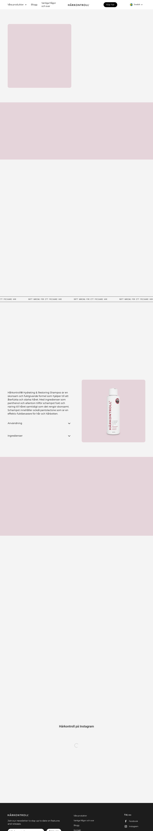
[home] (78, 4)
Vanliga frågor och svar (49, 4)
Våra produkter (80, 816)
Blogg (34, 4)
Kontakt (76, 691)
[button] (17, 4)
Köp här (110, 4)
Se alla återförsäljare (76, 349)
